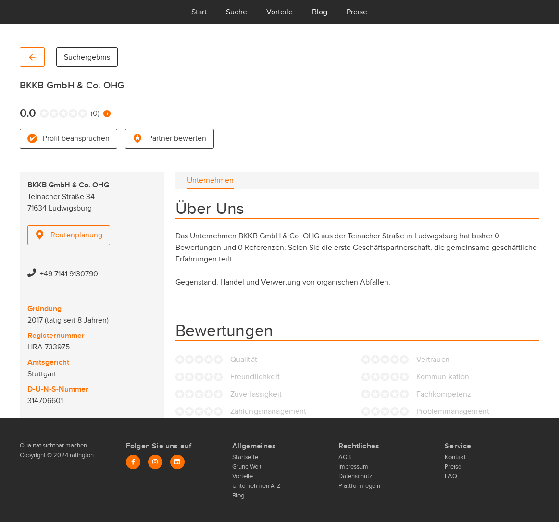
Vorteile (279, 12)
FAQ (451, 476)
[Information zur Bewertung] (107, 113)
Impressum (353, 467)
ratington (81, 455)
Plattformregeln (359, 486)
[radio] (42, 113)
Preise (357, 12)
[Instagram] (155, 462)
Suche (236, 12)
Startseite (245, 457)
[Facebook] (133, 462)
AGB (344, 457)
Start (199, 12)
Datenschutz (355, 476)
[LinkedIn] (177, 462)
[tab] (210, 180)
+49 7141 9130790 (69, 274)
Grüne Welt (246, 467)
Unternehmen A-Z (256, 486)
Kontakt (455, 457)
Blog (319, 12)
